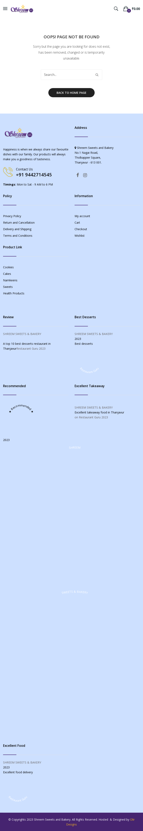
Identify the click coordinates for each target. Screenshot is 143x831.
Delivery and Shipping (17, 229)
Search (97, 75)
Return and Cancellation (19, 222)
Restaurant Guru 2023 (30, 348)
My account (82, 216)
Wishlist (80, 236)
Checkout (81, 229)
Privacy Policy (12, 216)
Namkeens (10, 280)
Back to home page (71, 93)
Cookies (8, 267)
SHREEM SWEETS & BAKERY (22, 334)
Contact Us (24, 169)
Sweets (8, 287)
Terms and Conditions (17, 236)
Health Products (13, 293)
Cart (77, 222)
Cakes (7, 274)
